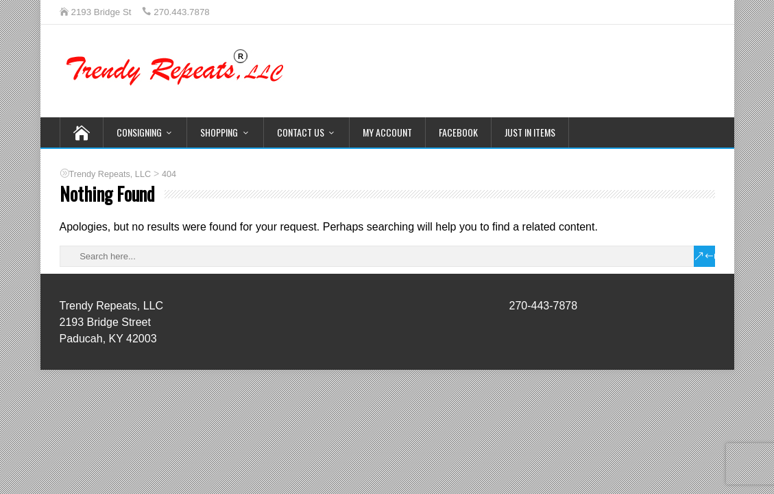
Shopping (219, 132)
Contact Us (300, 132)
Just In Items (530, 132)
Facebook (458, 132)
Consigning (139, 132)
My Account (387, 132)
